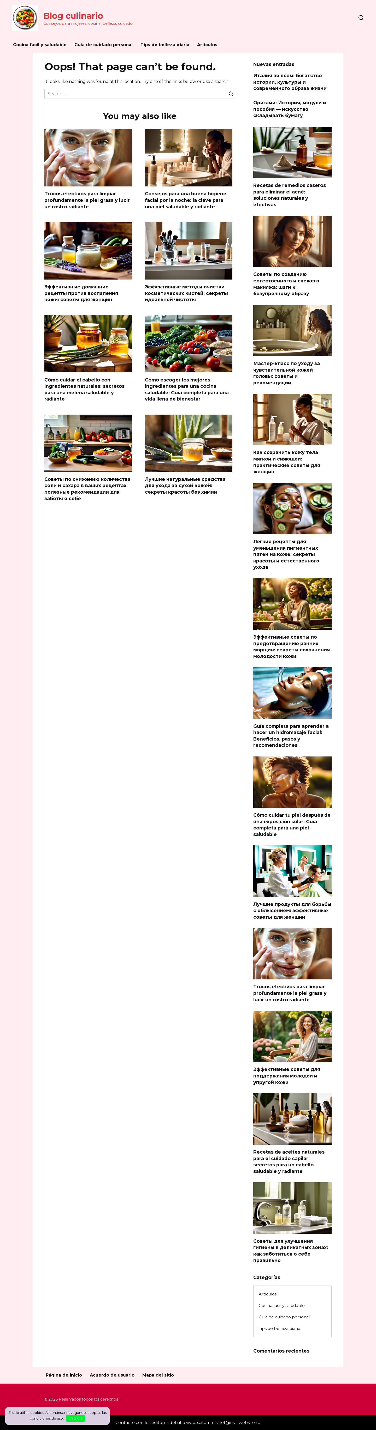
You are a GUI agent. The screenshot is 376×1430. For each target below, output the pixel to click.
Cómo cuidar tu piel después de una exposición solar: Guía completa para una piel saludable (292, 824)
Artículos (207, 44)
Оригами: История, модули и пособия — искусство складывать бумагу (289, 109)
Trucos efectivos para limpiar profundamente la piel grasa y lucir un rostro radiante (87, 200)
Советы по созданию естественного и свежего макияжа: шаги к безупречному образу (286, 283)
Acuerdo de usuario (112, 1375)
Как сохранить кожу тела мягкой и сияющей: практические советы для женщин (286, 462)
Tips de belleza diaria (164, 44)
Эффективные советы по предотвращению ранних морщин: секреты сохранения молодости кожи (291, 646)
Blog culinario (73, 16)
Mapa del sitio (158, 1375)
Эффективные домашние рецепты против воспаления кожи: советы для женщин (81, 293)
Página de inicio (64, 1375)
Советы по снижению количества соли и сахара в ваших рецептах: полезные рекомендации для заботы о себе (87, 488)
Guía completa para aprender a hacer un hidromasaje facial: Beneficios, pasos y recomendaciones (291, 735)
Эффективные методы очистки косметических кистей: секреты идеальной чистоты (186, 293)
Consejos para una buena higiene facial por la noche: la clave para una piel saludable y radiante (185, 200)
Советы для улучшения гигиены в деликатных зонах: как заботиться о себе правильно (290, 1250)
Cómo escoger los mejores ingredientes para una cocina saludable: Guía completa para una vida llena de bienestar (187, 389)
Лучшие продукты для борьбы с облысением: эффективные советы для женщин (292, 910)
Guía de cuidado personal (103, 44)
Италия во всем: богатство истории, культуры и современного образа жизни (290, 82)
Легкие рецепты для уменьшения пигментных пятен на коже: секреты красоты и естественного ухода (286, 554)
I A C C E (76, 1418)
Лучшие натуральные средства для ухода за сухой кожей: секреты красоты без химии (185, 485)
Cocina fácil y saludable (40, 44)
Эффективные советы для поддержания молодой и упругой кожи (286, 1076)
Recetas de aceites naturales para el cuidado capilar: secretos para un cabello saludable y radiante (289, 1161)
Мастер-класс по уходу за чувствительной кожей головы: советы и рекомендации (286, 373)
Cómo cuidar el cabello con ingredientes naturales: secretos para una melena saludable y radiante (84, 389)
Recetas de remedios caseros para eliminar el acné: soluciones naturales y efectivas (289, 195)
